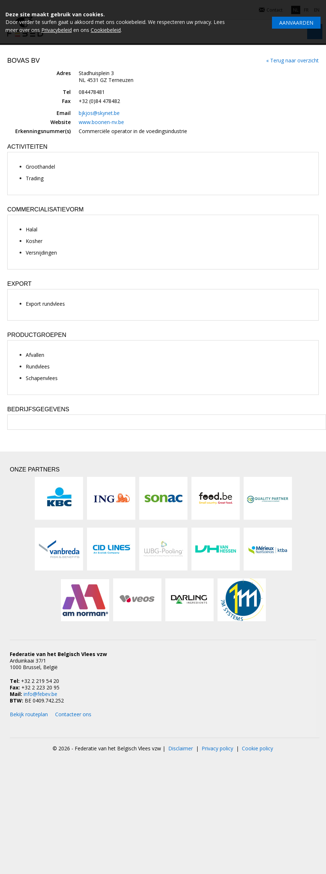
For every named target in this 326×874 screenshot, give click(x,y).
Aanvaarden (296, 22)
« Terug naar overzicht (292, 60)
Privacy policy (217, 748)
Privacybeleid (56, 29)
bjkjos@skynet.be (99, 113)
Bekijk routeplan (29, 714)
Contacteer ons (73, 714)
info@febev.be (40, 693)
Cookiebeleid (106, 29)
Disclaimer (180, 748)
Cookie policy (257, 748)
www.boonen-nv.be (101, 122)
